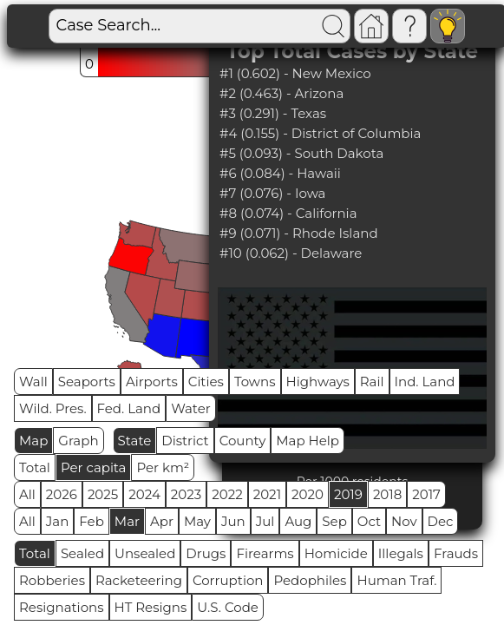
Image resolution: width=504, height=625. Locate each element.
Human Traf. (396, 580)
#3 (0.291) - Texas (272, 113)
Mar (127, 521)
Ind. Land (425, 381)
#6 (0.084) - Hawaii (280, 173)
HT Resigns (151, 607)
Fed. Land (129, 408)
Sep (334, 521)
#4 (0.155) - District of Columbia (320, 133)
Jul (265, 521)
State (135, 440)
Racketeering (138, 580)
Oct (369, 521)
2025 (103, 494)
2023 (186, 494)
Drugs (206, 553)
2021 (267, 494)
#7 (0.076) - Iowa (272, 193)
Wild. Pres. (53, 408)
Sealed (82, 553)
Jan (57, 521)
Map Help (307, 440)
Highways (318, 381)
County (242, 440)
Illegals (400, 553)
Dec (441, 521)
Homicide (336, 553)
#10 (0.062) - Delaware (290, 253)
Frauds (456, 553)
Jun (233, 521)
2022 (227, 494)
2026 (61, 494)
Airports (152, 381)
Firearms (264, 553)
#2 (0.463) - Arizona (281, 93)
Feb (91, 521)
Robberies (52, 580)
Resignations (61, 607)
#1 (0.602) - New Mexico (295, 73)
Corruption (228, 580)
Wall (33, 381)
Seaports (86, 381)
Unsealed (145, 553)
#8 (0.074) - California (288, 213)
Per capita (94, 467)
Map (33, 440)
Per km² (162, 467)
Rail (372, 381)
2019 (348, 494)
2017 (426, 494)
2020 (307, 494)
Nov (404, 521)
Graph (78, 440)
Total (34, 467)
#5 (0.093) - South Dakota (301, 153)
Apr (161, 521)
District (184, 440)
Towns (255, 381)
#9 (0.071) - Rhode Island (298, 233)
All (27, 494)
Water (191, 408)
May (197, 521)
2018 (387, 494)
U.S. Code (228, 607)
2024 (144, 494)
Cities (206, 381)
